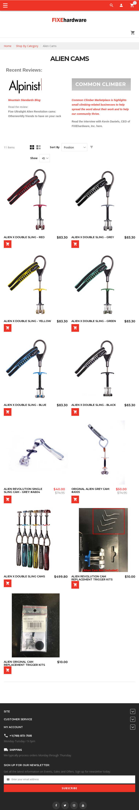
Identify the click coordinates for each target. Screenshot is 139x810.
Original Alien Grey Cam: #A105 (90, 490)
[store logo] (69, 20)
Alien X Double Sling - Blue (25, 405)
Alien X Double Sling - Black (93, 405)
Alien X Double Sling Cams (24, 576)
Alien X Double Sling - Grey (92, 237)
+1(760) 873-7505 (21, 735)
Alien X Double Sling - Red (24, 237)
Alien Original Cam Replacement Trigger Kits (24, 663)
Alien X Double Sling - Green (93, 321)
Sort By (55, 147)
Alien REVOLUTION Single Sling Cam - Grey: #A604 (23, 490)
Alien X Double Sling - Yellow (27, 321)
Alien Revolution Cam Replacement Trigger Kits (92, 578)
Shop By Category (27, 46)
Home (7, 46)
